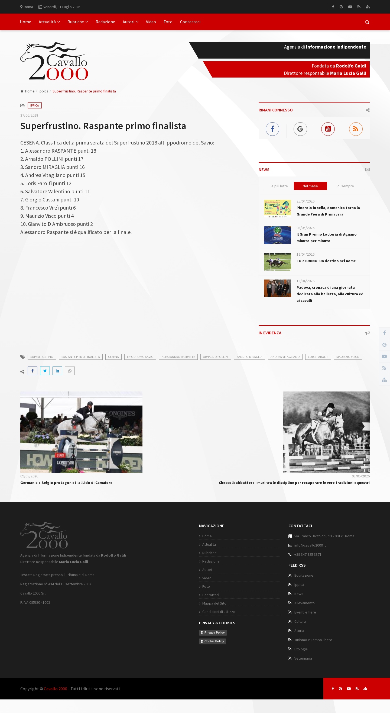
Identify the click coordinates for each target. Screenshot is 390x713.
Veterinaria (303, 658)
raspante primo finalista (80, 357)
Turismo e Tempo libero (313, 639)
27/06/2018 (29, 115)
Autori (130, 21)
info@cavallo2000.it (310, 545)
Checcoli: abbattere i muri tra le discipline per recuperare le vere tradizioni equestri (294, 482)
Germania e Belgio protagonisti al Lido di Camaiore (66, 482)
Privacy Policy (214, 632)
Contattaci (190, 21)
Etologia (301, 649)
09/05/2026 (29, 476)
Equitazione (303, 575)
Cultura (300, 621)
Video (151, 21)
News (298, 593)
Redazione (105, 21)
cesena (113, 357)
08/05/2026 (361, 476)
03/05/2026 (305, 227)
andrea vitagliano (285, 357)
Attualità (49, 21)
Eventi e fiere (305, 612)
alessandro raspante (178, 357)
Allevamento (304, 602)
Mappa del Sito (214, 603)
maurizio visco (347, 357)
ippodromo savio (140, 357)
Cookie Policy (214, 641)
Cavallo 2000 (55, 688)
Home (25, 21)
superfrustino (41, 357)
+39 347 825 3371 (307, 554)
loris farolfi (318, 357)
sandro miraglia (249, 357)
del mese (310, 186)
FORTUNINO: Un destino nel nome (326, 260)
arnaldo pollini (216, 357)
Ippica (43, 91)
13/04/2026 (305, 280)
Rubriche (77, 21)
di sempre (345, 186)
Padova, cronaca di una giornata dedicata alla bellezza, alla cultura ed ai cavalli (330, 294)
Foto (168, 21)
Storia (299, 630)
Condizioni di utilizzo (218, 611)
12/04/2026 (305, 254)
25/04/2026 (305, 201)
